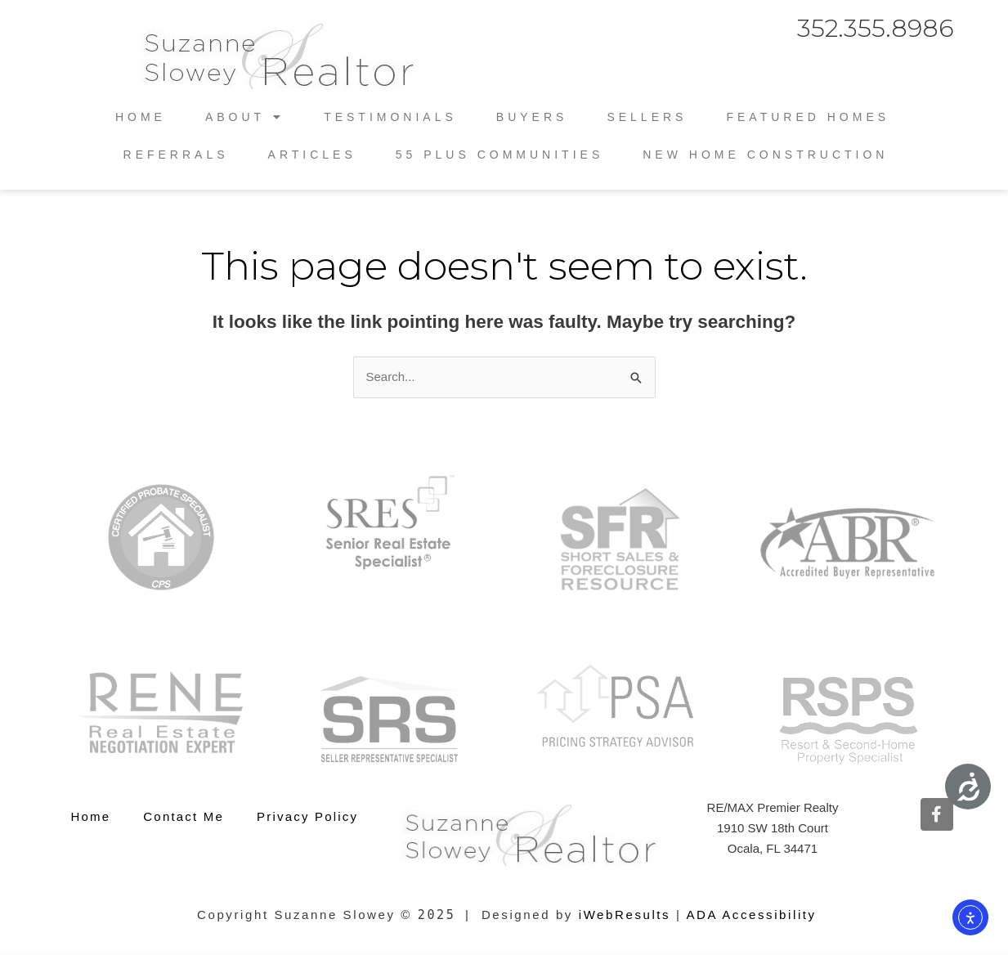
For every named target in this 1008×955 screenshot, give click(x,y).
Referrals (176, 154)
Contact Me (183, 816)
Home (140, 116)
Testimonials (390, 116)
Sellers (647, 116)
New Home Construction (765, 154)
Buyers (532, 116)
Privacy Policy (307, 816)
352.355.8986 (875, 28)
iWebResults (625, 914)
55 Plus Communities (499, 154)
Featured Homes (807, 116)
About (244, 117)
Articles (312, 154)
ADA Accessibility (751, 914)
